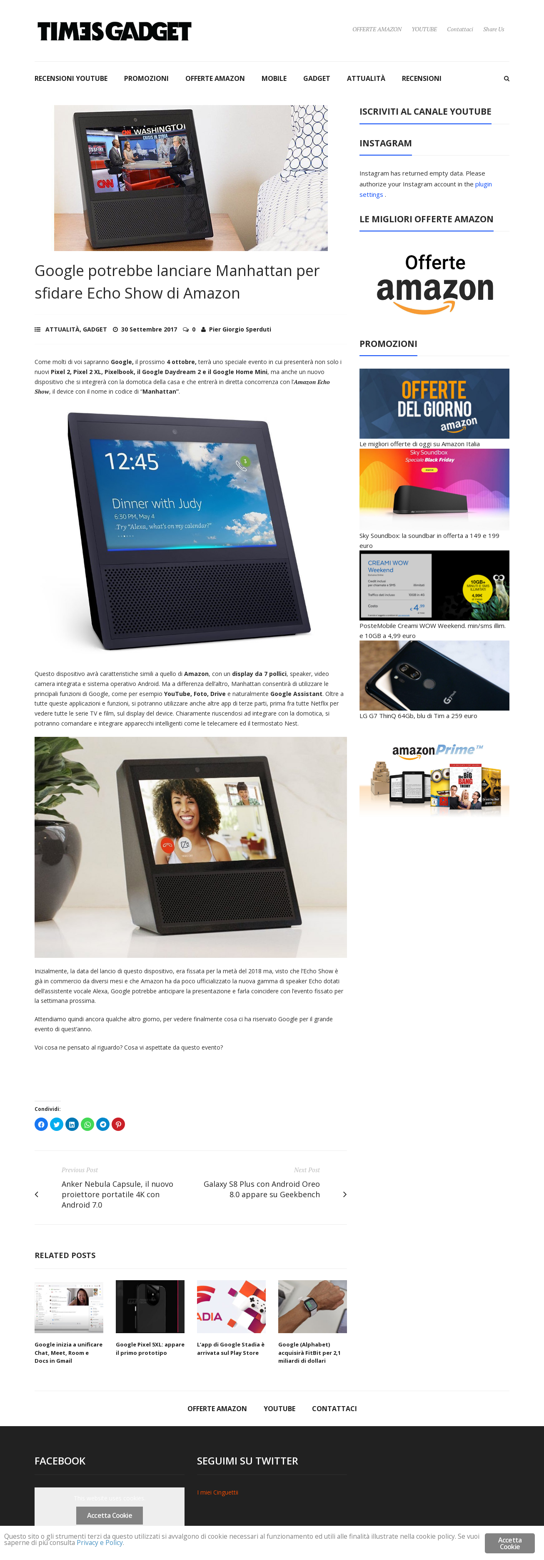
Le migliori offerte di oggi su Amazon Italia (419, 444)
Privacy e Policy (157, 1544)
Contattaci (460, 29)
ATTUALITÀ (366, 78)
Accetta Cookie (109, 1515)
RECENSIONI (422, 78)
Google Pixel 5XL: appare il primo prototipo (150, 1349)
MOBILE (274, 78)
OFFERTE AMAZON (377, 29)
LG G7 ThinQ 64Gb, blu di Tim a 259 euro (418, 715)
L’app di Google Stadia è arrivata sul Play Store (231, 1349)
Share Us (493, 29)
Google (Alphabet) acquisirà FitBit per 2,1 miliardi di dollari (309, 1352)
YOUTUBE (424, 29)
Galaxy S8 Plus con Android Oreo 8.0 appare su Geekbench (262, 1189)
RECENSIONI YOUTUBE (71, 78)
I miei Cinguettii (217, 1492)
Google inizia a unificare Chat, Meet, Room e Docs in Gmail (68, 1352)
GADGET (316, 78)
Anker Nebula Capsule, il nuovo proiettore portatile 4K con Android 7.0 (117, 1194)
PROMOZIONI (146, 78)
